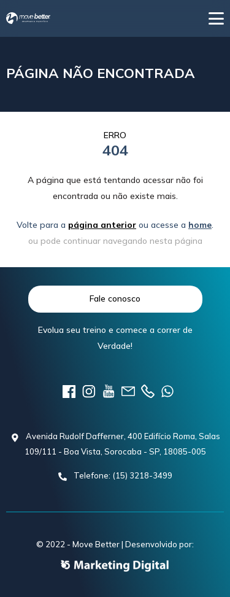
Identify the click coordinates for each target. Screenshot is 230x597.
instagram (89, 391)
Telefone (148, 391)
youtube (108, 391)
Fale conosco (115, 298)
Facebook (69, 391)
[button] (216, 18)
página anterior (102, 224)
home (200, 224)
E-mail (128, 391)
